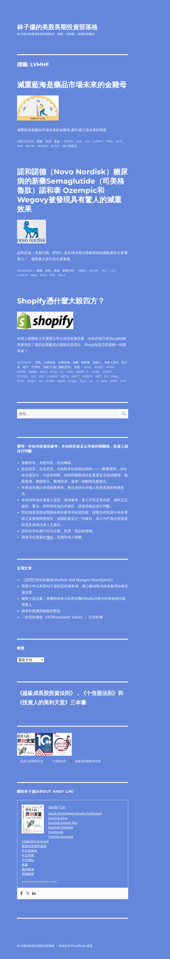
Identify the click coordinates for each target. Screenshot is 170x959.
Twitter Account (60, 837)
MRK (109, 141)
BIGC (43, 371)
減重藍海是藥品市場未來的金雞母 (72, 84)
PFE (20, 146)
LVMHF (98, 141)
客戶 (26, 367)
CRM (70, 371)
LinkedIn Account (35, 841)
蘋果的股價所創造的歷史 (40, 611)
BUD (53, 371)
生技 (48, 141)
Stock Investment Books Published (75, 813)
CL (62, 371)
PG (106, 376)
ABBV (82, 270)
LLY (87, 141)
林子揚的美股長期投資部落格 (57, 27)
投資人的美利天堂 (43, 702)
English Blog (58, 818)
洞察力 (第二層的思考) (57, 367)
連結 (49, 537)
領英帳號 (28, 874)
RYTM (55, 146)
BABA (33, 371)
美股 (57, 141)
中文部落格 (29, 851)
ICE (33, 376)
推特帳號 (28, 869)
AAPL (88, 367)
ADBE (99, 367)
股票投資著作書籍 (34, 846)
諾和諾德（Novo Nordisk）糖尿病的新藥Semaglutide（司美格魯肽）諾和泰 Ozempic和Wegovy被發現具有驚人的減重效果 (72, 190)
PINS (114, 376)
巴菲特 (35, 367)
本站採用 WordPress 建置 (75, 946)
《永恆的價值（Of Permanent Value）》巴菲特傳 (62, 617)
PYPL (21, 381)
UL (91, 381)
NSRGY (87, 376)
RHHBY (42, 146)
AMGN (68, 141)
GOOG (107, 371)
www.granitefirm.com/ (39, 882)
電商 (38, 362)
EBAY (80, 371)
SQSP (61, 381)
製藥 (39, 141)
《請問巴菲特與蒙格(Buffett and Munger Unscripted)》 (68, 580)
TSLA (61, 275)
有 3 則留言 (70, 146)
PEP (98, 376)
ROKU (31, 381)
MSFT (75, 376)
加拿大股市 (111, 362)
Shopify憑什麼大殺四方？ (61, 300)
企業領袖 (64, 362)
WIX (104, 381)
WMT (113, 381)
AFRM (110, 367)
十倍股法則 (99, 693)
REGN (30, 146)
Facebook (55, 832)
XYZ (123, 381)
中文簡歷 (28, 855)
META (64, 376)
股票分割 (68, 270)
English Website (60, 827)
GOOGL (22, 376)
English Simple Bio (62, 823)
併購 (75, 362)
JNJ (104, 270)
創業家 (85, 362)
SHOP (50, 381)
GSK (79, 141)
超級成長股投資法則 (46, 693)
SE (41, 381)
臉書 (25, 865)
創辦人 (97, 362)
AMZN (21, 371)
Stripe (72, 381)
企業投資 (49, 362)
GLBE (95, 371)
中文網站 (28, 860)
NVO (119, 141)
